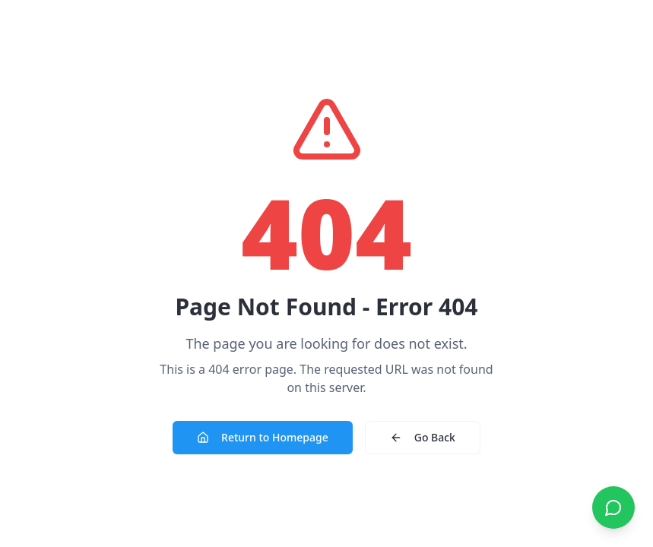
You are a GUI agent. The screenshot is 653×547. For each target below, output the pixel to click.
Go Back (422, 437)
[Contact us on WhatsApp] (613, 507)
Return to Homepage (262, 437)
